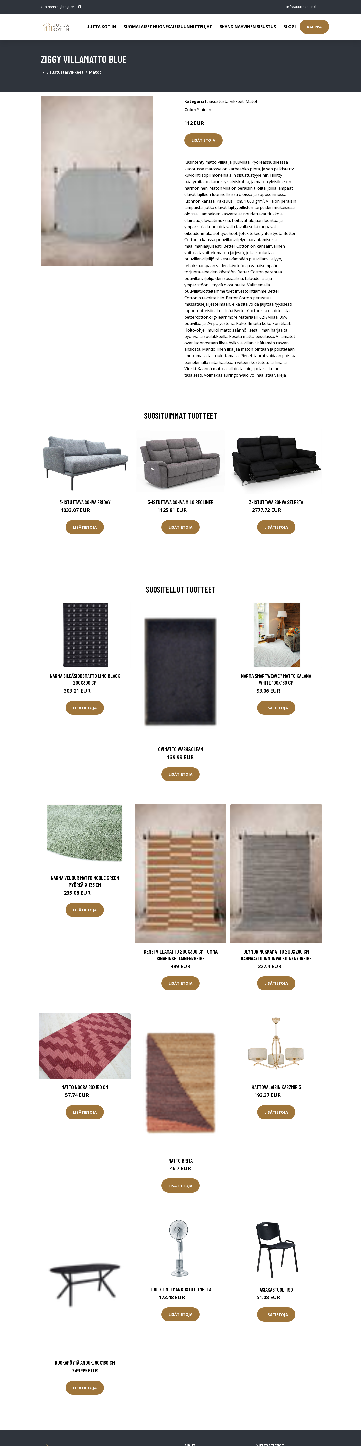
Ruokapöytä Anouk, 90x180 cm (85, 1362)
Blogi (289, 26)
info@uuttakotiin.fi (301, 6)
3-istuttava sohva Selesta (276, 502)
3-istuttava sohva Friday (85, 502)
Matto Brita (180, 1160)
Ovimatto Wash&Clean (180, 749)
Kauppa (314, 26)
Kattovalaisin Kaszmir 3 (276, 1087)
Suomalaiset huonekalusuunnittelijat (168, 26)
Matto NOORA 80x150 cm (84, 1087)
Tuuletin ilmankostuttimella (180, 1289)
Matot (95, 72)
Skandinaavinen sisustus (248, 26)
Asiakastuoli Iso (276, 1289)
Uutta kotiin (101, 26)
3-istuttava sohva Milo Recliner (181, 502)
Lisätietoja (203, 140)
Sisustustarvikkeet (65, 72)
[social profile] (79, 7)
